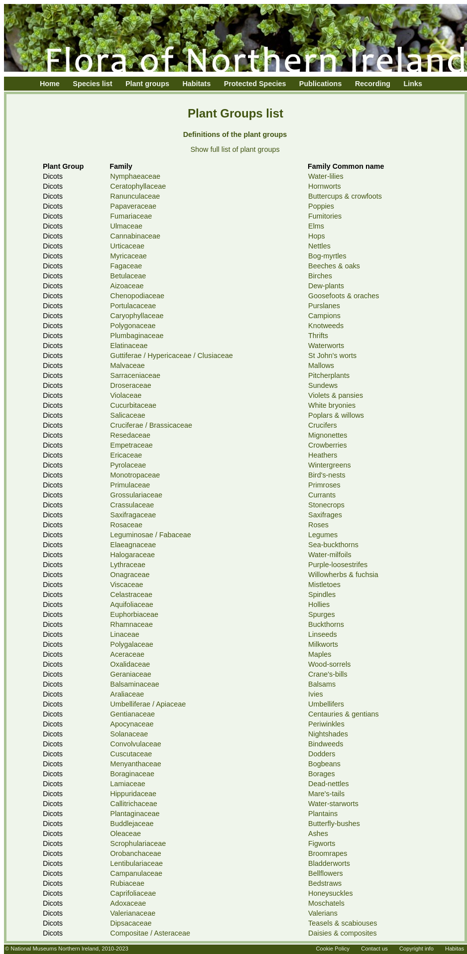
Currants (322, 495)
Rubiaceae (127, 883)
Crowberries (327, 445)
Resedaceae (130, 435)
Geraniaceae (130, 674)
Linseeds (322, 634)
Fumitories (325, 216)
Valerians (323, 913)
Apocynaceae (131, 724)
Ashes (318, 833)
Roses (318, 525)
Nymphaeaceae (135, 176)
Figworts (321, 843)
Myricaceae (128, 256)
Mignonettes (327, 435)
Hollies (319, 604)
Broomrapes (327, 853)
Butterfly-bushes (334, 824)
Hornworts (324, 186)
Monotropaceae (135, 475)
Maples (319, 654)
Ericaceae (126, 455)
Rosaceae (126, 525)
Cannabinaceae (135, 236)
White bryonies (331, 405)
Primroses (324, 485)
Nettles (319, 246)
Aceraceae (127, 654)
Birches (320, 276)
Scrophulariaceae (138, 843)
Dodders (321, 754)
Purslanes (324, 306)
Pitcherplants (329, 375)
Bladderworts (329, 863)
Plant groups (147, 84)
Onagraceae (129, 575)
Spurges (321, 614)
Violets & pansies (335, 395)
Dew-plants (326, 286)
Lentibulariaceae (136, 863)
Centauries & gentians (343, 714)
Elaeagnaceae (133, 545)
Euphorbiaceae (134, 614)
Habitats (196, 84)
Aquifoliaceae (131, 604)
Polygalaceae (131, 644)
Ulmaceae (126, 226)
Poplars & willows (336, 415)
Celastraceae (131, 594)
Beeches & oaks (334, 266)
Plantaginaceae (134, 814)
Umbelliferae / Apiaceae (148, 704)
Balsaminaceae (134, 684)
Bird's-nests (327, 475)
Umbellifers (326, 704)
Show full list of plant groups (234, 149)
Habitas (454, 949)
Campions (324, 316)
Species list (92, 84)
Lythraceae (127, 565)
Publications (320, 84)
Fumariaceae (131, 216)
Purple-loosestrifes (337, 565)
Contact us (374, 949)
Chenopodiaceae (137, 296)
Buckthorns (326, 624)
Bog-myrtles (327, 256)
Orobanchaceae (135, 853)
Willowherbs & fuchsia (343, 575)
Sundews (323, 385)
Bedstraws (325, 883)
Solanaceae (129, 734)
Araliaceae (127, 694)
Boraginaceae (132, 774)
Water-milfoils (329, 555)
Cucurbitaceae (133, 405)
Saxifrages (325, 515)
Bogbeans (324, 764)
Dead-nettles (328, 784)
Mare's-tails (326, 794)
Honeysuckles (330, 893)
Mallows (321, 365)
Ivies (315, 694)
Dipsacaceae (130, 923)
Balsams (322, 684)
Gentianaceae (132, 714)
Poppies (321, 206)
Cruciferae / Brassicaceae (151, 425)
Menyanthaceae (135, 764)
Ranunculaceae (135, 196)
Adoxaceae (128, 903)
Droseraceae (130, 385)
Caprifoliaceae (133, 893)
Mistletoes (324, 585)
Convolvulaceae (135, 744)
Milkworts (323, 644)
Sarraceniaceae (135, 375)
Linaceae (124, 634)
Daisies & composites (342, 933)
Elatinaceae (128, 346)
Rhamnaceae (131, 624)
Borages (321, 774)
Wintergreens (329, 465)
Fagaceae (126, 266)
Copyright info (416, 949)
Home (50, 84)
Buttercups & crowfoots (345, 196)
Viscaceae (126, 585)
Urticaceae (127, 246)
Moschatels (326, 903)
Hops (316, 236)
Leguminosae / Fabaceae (150, 535)
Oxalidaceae (130, 664)
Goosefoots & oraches (343, 296)
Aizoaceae (126, 286)
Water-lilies (326, 176)
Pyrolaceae (128, 465)
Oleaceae (125, 833)
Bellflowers (325, 873)
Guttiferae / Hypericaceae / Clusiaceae (171, 355)
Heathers (322, 455)
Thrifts (318, 336)
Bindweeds (325, 744)
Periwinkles (326, 724)
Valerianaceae (132, 913)
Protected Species (255, 84)
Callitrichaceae (133, 804)
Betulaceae (128, 276)
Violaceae (125, 395)
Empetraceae (131, 445)
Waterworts (326, 346)
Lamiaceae (127, 784)
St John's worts (332, 355)
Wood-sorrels (329, 664)
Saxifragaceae (133, 515)
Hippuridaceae (133, 794)
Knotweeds (326, 326)
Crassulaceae (132, 505)
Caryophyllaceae (136, 316)
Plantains (323, 814)
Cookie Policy (333, 949)
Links (413, 84)
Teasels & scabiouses (342, 923)
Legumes (323, 535)
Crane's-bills (328, 674)
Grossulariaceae (136, 495)
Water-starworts (333, 804)
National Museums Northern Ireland (54, 949)
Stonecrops (326, 505)
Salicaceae (127, 415)
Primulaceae (130, 485)
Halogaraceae (132, 555)
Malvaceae (127, 365)
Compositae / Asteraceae (150, 933)
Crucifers (322, 425)
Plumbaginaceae (136, 336)
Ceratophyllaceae (138, 186)
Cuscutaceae (131, 754)
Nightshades (328, 734)
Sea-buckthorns (333, 545)
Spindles (322, 594)
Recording (372, 84)
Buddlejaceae (131, 824)
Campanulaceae (136, 873)
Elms (316, 226)
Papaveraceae (133, 206)
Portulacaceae (133, 306)
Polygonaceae (132, 326)
